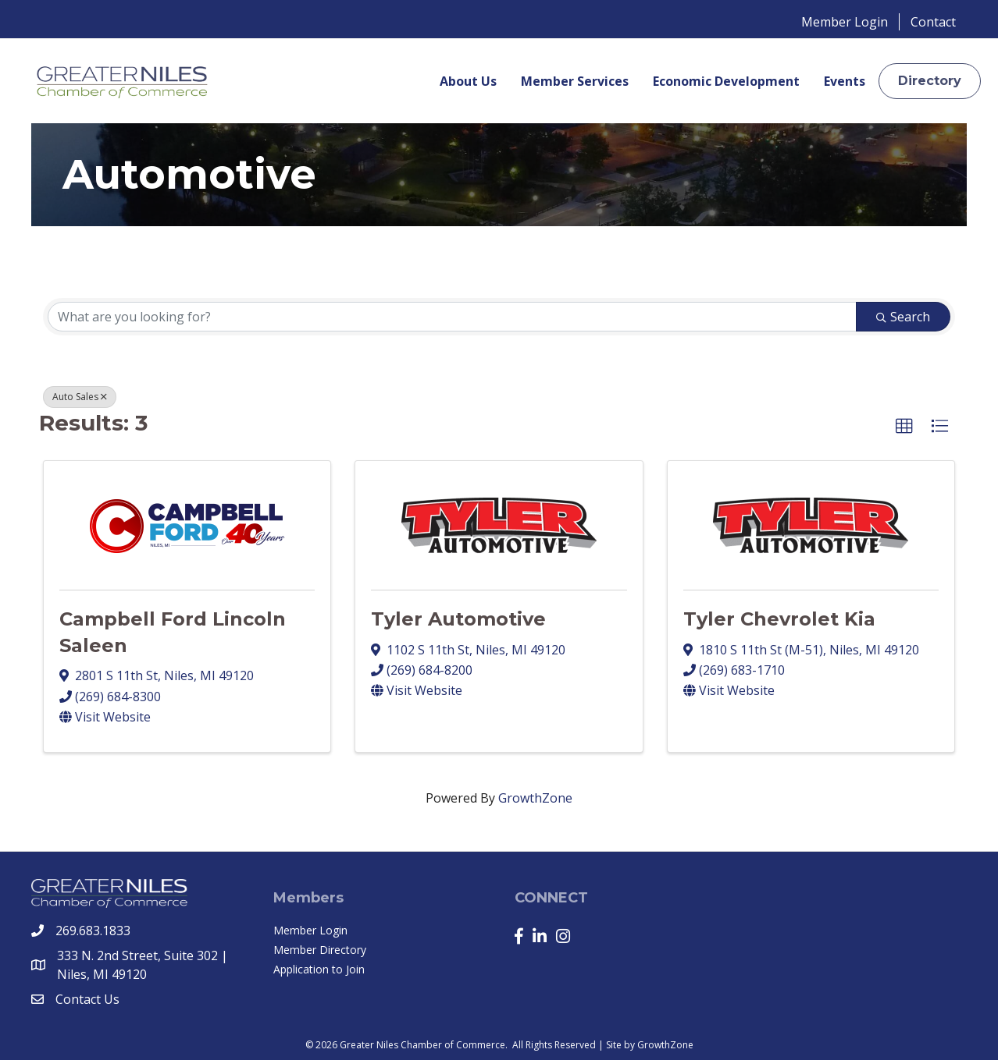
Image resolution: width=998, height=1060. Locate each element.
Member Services (575, 81)
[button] (930, 80)
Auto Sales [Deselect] (79, 396)
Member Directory (319, 949)
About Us (468, 81)
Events (844, 81)
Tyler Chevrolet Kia (779, 619)
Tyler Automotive (458, 619)
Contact (933, 21)
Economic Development (726, 81)
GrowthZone (535, 798)
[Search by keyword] (452, 316)
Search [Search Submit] (903, 316)
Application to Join (319, 969)
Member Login (844, 21)
